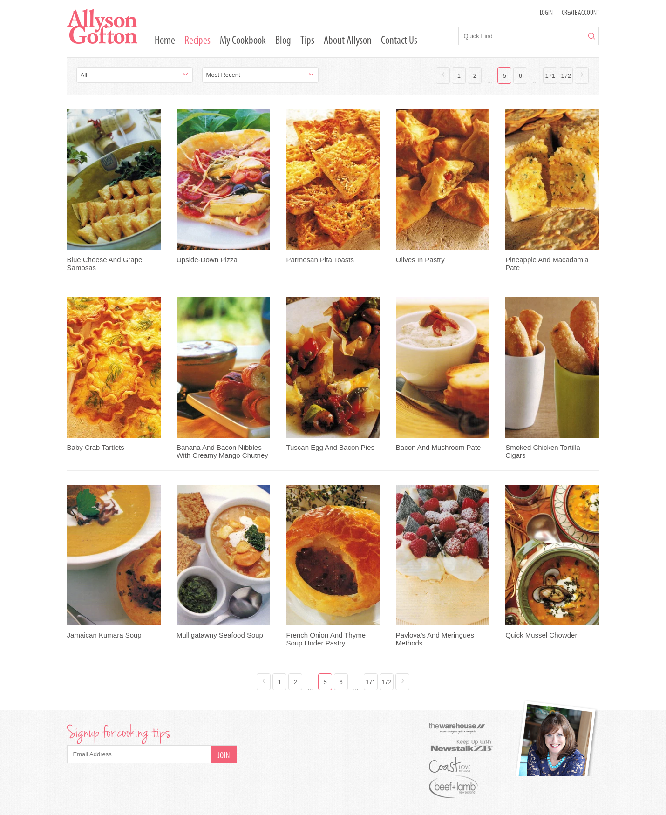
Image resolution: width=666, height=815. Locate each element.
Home (165, 41)
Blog (283, 41)
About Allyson (348, 41)
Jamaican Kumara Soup (104, 635)
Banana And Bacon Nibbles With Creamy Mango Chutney (222, 451)
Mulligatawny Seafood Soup (220, 635)
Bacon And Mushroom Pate (438, 447)
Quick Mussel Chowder (541, 635)
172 (566, 75)
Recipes (197, 41)
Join (223, 756)
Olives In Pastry (420, 260)
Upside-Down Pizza (207, 260)
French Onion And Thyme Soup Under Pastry (326, 639)
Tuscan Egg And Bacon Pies (330, 447)
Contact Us (399, 41)
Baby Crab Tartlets (95, 447)
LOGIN (546, 13)
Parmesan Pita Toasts (320, 260)
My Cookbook (243, 41)
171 (550, 75)
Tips (307, 41)
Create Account (580, 13)
